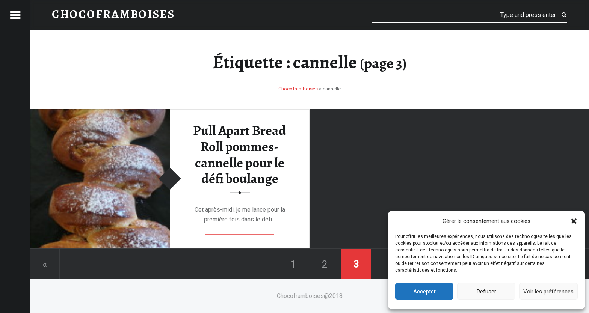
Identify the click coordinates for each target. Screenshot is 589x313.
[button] (574, 221)
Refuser (486, 291)
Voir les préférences (548, 291)
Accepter (424, 291)
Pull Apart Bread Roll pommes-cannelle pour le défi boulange (239, 155)
